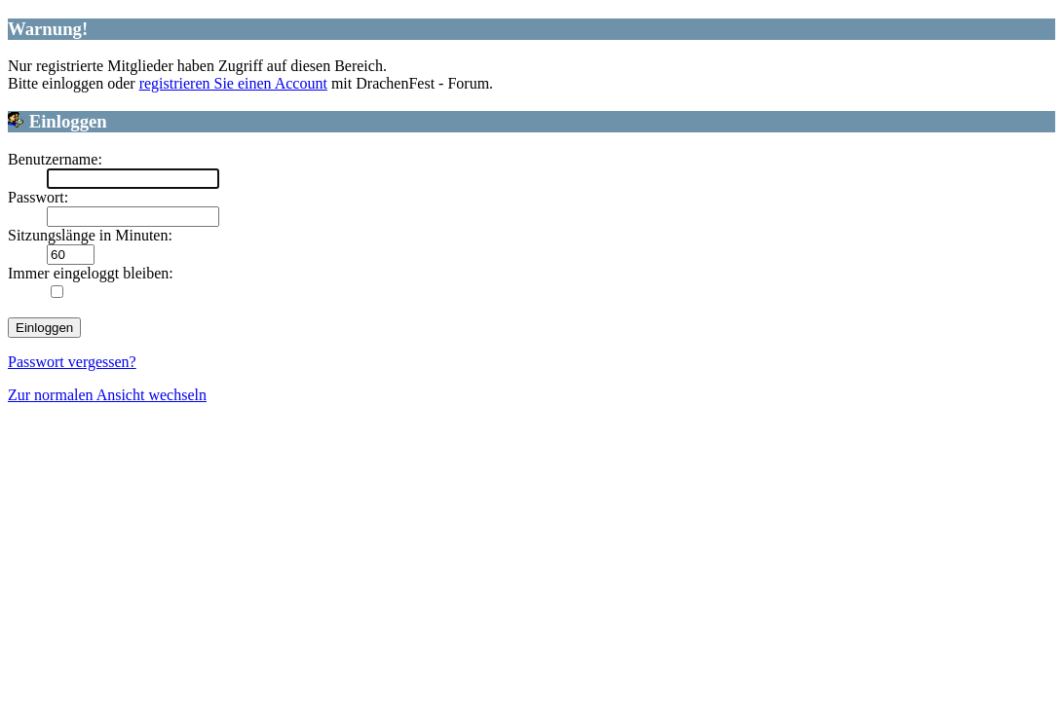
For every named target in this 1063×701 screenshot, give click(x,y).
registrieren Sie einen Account (233, 83)
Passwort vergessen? (72, 361)
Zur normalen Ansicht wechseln (107, 395)
